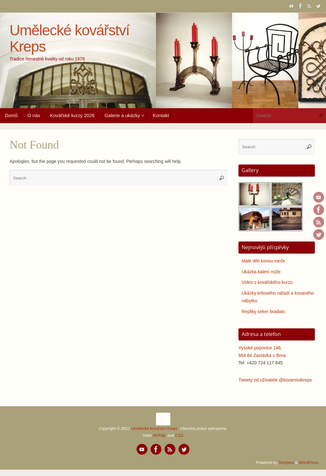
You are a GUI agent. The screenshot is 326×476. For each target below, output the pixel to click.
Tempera (286, 462)
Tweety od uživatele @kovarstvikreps (275, 379)
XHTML (159, 435)
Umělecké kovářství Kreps (70, 38)
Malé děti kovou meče (263, 260)
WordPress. (309, 462)
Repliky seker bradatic (264, 311)
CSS (179, 435)
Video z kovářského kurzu (267, 282)
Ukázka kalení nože (261, 271)
